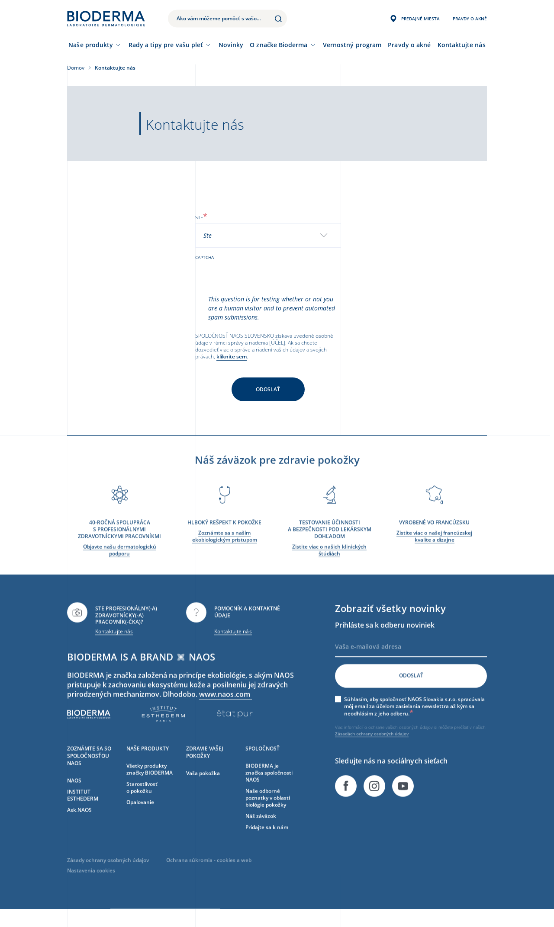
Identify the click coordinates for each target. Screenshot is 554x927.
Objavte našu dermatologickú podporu (119, 562)
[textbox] (211, 235)
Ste (201, 217)
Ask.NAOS (79, 821)
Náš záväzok (260, 827)
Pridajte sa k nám (266, 839)
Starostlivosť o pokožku (142, 799)
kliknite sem (231, 356)
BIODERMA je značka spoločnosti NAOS (269, 784)
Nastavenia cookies (91, 882)
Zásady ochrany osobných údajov (108, 872)
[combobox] (268, 235)
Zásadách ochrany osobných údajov (372, 746)
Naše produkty (90, 45)
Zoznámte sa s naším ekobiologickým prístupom (224, 548)
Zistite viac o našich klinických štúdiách (329, 562)
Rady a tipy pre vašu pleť (166, 45)
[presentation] (261, 277)
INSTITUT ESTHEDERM (82, 807)
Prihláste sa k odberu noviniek (385, 637)
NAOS (74, 792)
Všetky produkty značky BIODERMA (149, 781)
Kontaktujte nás (114, 643)
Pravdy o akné (409, 45)
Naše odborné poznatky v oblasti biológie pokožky (267, 809)
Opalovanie (140, 814)
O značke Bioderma (278, 45)
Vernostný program (352, 45)
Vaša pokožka (203, 785)
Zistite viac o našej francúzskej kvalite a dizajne (434, 548)
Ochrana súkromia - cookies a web (208, 872)
